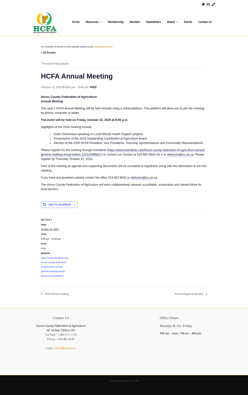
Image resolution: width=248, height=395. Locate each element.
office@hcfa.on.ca (65, 348)
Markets (147, 22)
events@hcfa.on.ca (102, 46)
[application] (118, 22)
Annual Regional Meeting (189, 294)
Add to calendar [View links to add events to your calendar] (59, 204)
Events (192, 22)
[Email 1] (208, 4)
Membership (131, 22)
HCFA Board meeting (57, 294)
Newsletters (162, 22)
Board (179, 22)
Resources (111, 22)
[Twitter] (203, 4)
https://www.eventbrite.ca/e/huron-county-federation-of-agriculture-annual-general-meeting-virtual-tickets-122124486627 (54, 267)
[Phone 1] (213, 4)
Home (96, 22)
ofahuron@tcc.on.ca (180, 154)
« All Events (48, 52)
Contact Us (206, 22)
